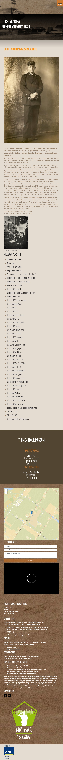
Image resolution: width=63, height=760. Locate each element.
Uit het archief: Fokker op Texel (15, 397)
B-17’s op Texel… (11, 263)
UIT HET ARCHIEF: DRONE (13, 296)
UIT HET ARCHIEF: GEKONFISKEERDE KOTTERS (18, 282)
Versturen (30, 561)
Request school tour (13, 649)
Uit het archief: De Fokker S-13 (15, 360)
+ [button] (6, 490)
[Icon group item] (5, 697)
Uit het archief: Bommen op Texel (15, 378)
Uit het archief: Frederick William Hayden (18, 419)
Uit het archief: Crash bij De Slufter (16, 400)
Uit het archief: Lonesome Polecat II (16, 345)
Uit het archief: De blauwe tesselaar (16, 300)
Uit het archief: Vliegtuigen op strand (16, 348)
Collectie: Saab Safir (12, 415)
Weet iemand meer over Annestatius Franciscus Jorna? (21, 274)
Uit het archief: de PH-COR (14, 367)
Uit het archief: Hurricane (13, 326)
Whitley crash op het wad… (14, 267)
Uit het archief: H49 (12, 308)
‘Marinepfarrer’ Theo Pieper (14, 259)
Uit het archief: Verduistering (14, 352)
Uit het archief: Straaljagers (14, 374)
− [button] (6, 492)
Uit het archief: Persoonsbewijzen (16, 371)
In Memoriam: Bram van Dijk (14, 285)
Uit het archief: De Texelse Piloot (15, 322)
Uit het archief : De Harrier (14, 356)
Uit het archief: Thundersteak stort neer (17, 382)
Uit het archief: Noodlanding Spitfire (16, 385)
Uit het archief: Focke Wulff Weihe (16, 363)
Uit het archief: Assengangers (15, 337)
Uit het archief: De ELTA (13, 311)
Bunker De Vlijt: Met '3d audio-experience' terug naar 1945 (22, 408)
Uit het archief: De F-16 (13, 319)
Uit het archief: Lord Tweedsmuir (15, 330)
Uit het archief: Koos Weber (14, 304)
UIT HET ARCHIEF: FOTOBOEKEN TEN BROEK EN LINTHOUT (21, 278)
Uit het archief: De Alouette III (15, 289)
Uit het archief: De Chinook (14, 334)
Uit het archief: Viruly (12, 341)
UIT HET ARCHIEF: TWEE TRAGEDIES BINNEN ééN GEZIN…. (21, 293)
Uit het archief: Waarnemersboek (16, 404)
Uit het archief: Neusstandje (14, 389)
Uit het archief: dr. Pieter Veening (15, 315)
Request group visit (13, 647)
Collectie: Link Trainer (12, 411)
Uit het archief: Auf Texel (13, 393)
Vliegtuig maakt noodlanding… (15, 270)
